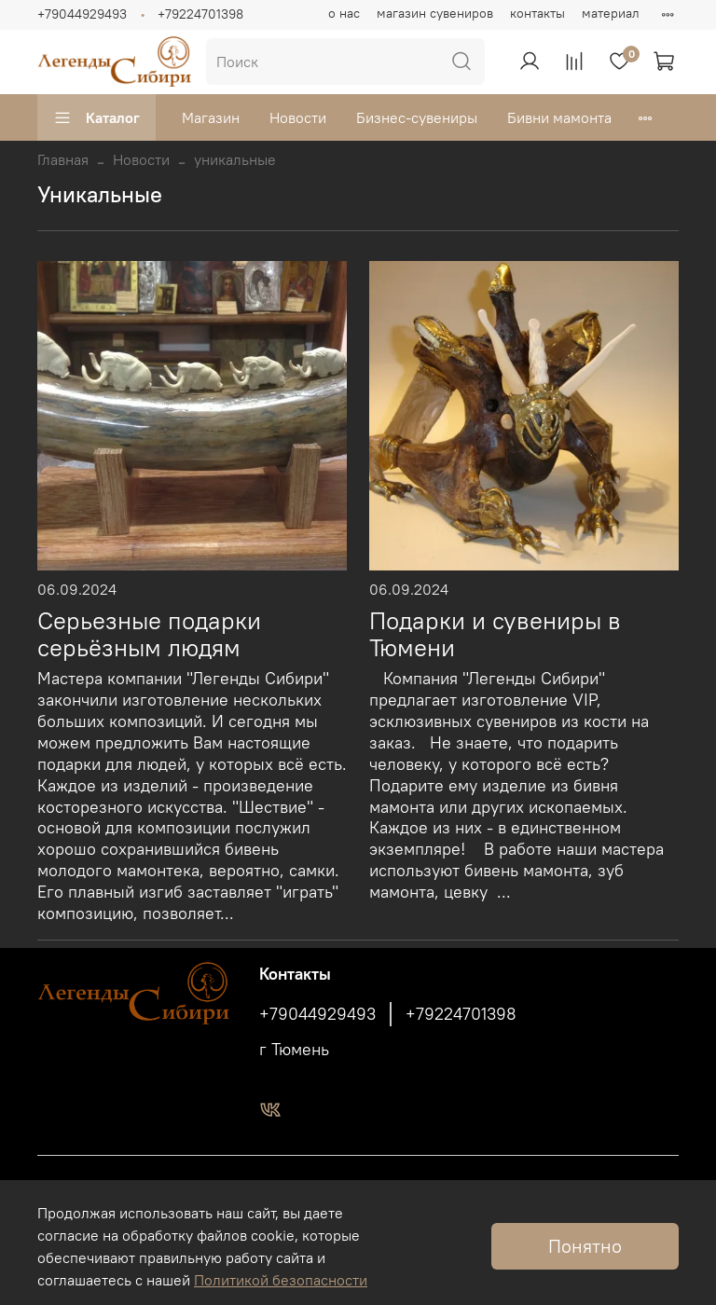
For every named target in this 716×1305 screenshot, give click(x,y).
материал (611, 13)
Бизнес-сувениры (416, 117)
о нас (344, 13)
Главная (63, 159)
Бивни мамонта (559, 117)
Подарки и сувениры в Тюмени (495, 634)
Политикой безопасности (280, 1280)
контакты (537, 13)
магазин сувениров (435, 13)
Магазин (211, 117)
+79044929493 (82, 14)
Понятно (585, 1245)
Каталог (96, 117)
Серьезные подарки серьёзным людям (149, 634)
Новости (297, 117)
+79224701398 (200, 14)
